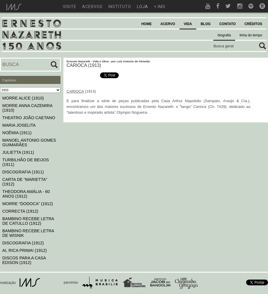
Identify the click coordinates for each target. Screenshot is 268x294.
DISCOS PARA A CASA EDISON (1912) (24, 260)
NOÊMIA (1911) (17, 132)
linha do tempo (250, 35)
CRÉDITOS (253, 24)
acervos (92, 6)
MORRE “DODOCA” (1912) (27, 203)
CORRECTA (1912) (20, 211)
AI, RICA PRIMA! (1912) (24, 250)
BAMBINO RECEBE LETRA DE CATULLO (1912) (28, 221)
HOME (146, 24)
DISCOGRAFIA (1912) (23, 243)
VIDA (188, 24)
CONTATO (227, 24)
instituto (119, 6)
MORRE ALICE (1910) (23, 98)
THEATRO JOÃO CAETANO (28, 117)
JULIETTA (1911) (18, 152)
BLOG (206, 24)
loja (142, 6)
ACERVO (167, 24)
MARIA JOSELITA (19, 125)
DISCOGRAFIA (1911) (23, 172)
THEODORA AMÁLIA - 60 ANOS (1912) (26, 194)
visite (69, 6)
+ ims (159, 6)
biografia (224, 35)
